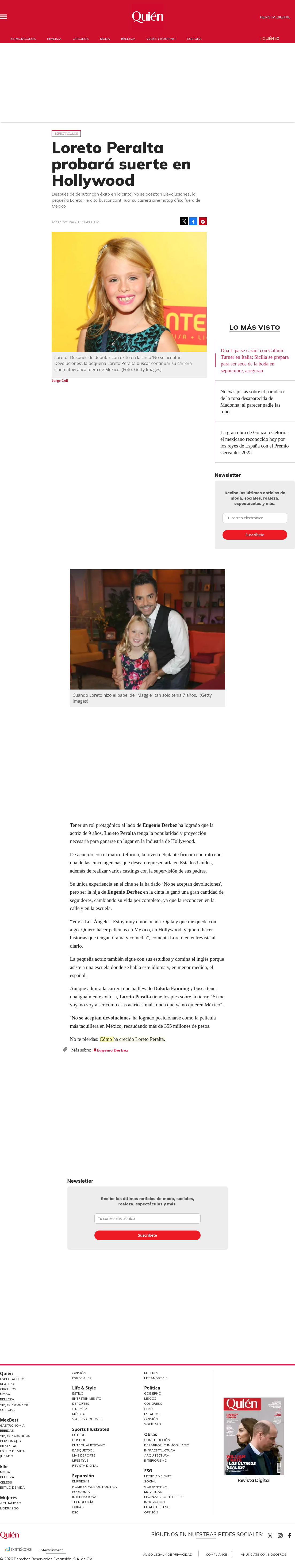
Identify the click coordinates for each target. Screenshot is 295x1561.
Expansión (83, 1476)
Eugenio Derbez (112, 1050)
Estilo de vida (12, 1487)
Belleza (128, 39)
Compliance (216, 1554)
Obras (78, 1507)
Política (152, 1388)
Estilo (77, 1393)
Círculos (81, 39)
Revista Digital (275, 17)
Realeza (54, 39)
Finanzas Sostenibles (163, 1497)
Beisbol (79, 1440)
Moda (105, 39)
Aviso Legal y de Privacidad (167, 1554)
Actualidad (10, 1503)
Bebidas (7, 1430)
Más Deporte (83, 1455)
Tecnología (82, 1502)
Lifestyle (80, 1460)
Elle (3, 1466)
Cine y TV (79, 1409)
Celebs (6, 1482)
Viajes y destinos (15, 1436)
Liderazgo (9, 1508)
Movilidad (153, 1492)
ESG (75, 1512)
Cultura (194, 39)
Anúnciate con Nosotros (263, 1554)
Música (78, 1414)
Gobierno (152, 1393)
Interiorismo (155, 1460)
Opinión (79, 1373)
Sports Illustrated (90, 1429)
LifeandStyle (155, 1378)
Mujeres (8, 1498)
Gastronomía (12, 1425)
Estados (151, 1414)
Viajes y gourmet (161, 39)
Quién (6, 1373)
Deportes (80, 1404)
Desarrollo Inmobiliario (166, 1445)
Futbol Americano (88, 1445)
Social (150, 1481)
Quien (270, 1536)
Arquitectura (156, 1455)
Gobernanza (155, 1487)
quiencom (285, 1534)
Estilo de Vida (12, 1451)
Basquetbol (83, 1450)
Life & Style (84, 1388)
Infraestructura (159, 1450)
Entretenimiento (86, 1398)
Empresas (81, 1481)
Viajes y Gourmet (15, 1405)
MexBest (9, 1420)
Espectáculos (23, 39)
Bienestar (8, 1446)
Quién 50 (271, 38)
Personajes (10, 1441)
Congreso (153, 1404)
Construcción (157, 1440)
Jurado (6, 1456)
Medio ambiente (157, 1476)
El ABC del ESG (157, 1507)
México (150, 1398)
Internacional (85, 1497)
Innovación (154, 1502)
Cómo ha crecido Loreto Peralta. (133, 1039)
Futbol (78, 1435)
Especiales (81, 1378)
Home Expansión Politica (94, 1487)
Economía (81, 1492)
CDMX (149, 1409)
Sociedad (152, 1424)
